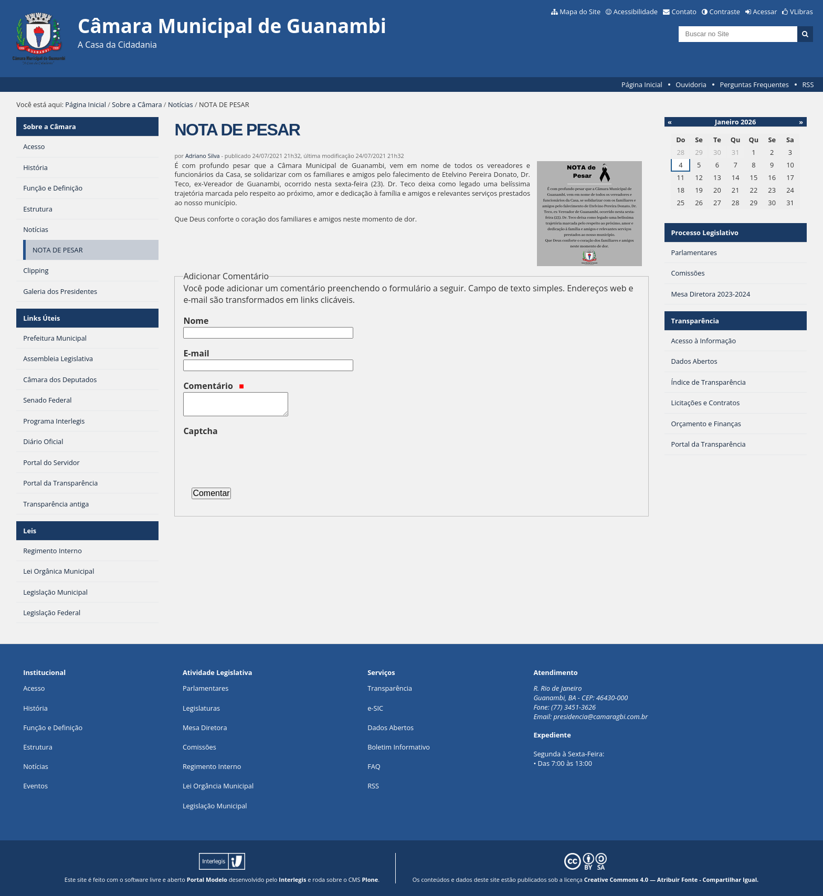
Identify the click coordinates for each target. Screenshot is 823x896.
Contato (684, 11)
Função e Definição (52, 727)
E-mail (196, 353)
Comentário (213, 386)
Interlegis (292, 879)
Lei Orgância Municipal (218, 785)
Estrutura (37, 747)
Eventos (35, 785)
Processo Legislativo (704, 232)
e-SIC (375, 708)
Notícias (180, 104)
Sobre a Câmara (137, 104)
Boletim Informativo (398, 747)
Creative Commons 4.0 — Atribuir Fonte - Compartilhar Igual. (671, 879)
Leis (29, 530)
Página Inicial (641, 84)
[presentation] (263, 457)
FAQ (374, 766)
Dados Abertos (390, 727)
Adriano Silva (202, 156)
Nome (195, 320)
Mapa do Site (580, 11)
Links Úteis (41, 318)
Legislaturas (201, 708)
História (35, 708)
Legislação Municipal (215, 805)
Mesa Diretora (205, 727)
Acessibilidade (636, 11)
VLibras (801, 11)
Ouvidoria (691, 84)
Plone (370, 879)
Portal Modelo (207, 879)
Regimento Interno (212, 766)
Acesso (34, 688)
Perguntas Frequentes (754, 84)
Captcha (200, 431)
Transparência (695, 320)
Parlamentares (205, 688)
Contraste (725, 11)
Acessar (765, 11)
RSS (808, 84)
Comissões (199, 747)
